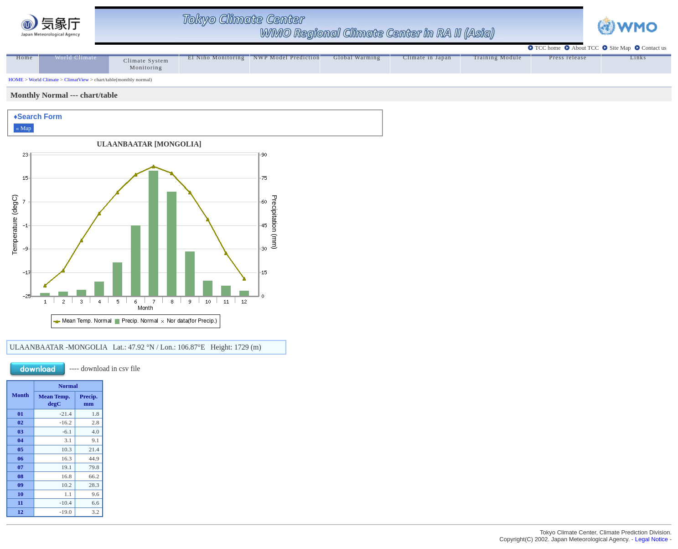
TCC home (548, 48)
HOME (15, 79)
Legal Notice (651, 539)
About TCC (585, 48)
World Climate (44, 79)
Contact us (654, 48)
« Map (23, 128)
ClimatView (76, 79)
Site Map (620, 48)
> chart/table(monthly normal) (120, 79)
